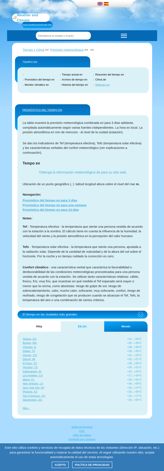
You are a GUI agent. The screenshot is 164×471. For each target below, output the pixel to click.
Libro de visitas (82, 435)
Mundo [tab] (125, 326)
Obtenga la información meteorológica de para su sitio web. (83, 172)
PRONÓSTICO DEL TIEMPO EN (42, 110)
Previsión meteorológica (67, 49)
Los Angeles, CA (33, 375)
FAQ (82, 431)
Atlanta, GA (29, 338)
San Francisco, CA (34, 395)
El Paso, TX (30, 363)
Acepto (60, 464)
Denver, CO (30, 355)
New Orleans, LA (33, 383)
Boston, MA (30, 342)
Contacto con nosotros (81, 439)
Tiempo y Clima (33, 49)
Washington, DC (32, 399)
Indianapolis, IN (32, 371)
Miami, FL (29, 379)
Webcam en (102, 84)
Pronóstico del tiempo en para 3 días (50, 200)
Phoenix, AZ (30, 391)
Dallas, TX (29, 351)
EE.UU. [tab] (82, 326)
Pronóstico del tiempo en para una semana (54, 205)
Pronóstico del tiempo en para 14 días (51, 209)
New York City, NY (34, 387)
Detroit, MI (29, 359)
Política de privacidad (92, 464)
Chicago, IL (29, 347)
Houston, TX (30, 367)
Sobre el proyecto (82, 426)
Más (25, 408)
